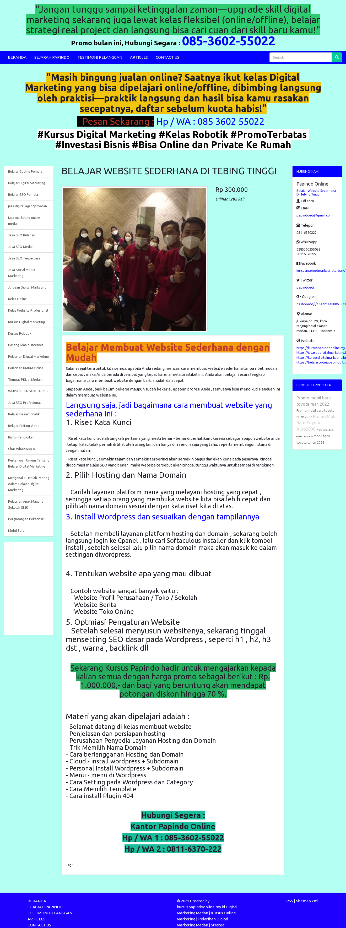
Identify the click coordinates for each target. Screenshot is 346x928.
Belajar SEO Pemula (23, 194)
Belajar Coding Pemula (25, 171)
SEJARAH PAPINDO (51, 57)
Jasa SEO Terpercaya (24, 258)
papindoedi (305, 287)
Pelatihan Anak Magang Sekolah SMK (25, 504)
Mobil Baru (16, 530)
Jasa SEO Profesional (24, 402)
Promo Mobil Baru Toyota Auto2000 (317, 422)
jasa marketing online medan (24, 220)
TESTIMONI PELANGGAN (99, 57)
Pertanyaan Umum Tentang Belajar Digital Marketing (28, 463)
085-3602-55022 (228, 41)
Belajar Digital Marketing (26, 183)
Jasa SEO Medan (21, 246)
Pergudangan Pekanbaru (26, 519)
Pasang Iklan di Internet (25, 345)
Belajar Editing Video (24, 425)
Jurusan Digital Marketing (27, 287)
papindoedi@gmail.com (314, 215)
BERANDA (17, 57)
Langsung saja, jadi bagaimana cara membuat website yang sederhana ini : (169, 409)
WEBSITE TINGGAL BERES (28, 391)
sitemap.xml (307, 901)
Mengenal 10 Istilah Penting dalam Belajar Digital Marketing (28, 484)
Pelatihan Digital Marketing (28, 356)
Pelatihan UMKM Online (26, 368)
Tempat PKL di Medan (25, 379)
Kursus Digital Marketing (26, 322)
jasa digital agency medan (27, 206)
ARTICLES (139, 57)
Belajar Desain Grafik (24, 414)
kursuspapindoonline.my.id (201, 907)
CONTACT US (167, 57)
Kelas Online (17, 299)
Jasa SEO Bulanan (21, 235)
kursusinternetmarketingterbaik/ (320, 270)
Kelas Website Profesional (28, 310)
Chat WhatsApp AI (22, 449)
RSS (289, 901)
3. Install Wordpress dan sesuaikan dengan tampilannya (162, 516)
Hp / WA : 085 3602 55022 (211, 121)
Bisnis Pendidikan (21, 437)
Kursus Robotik (19, 333)
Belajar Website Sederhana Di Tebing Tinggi (316, 192)
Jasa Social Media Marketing (21, 273)
